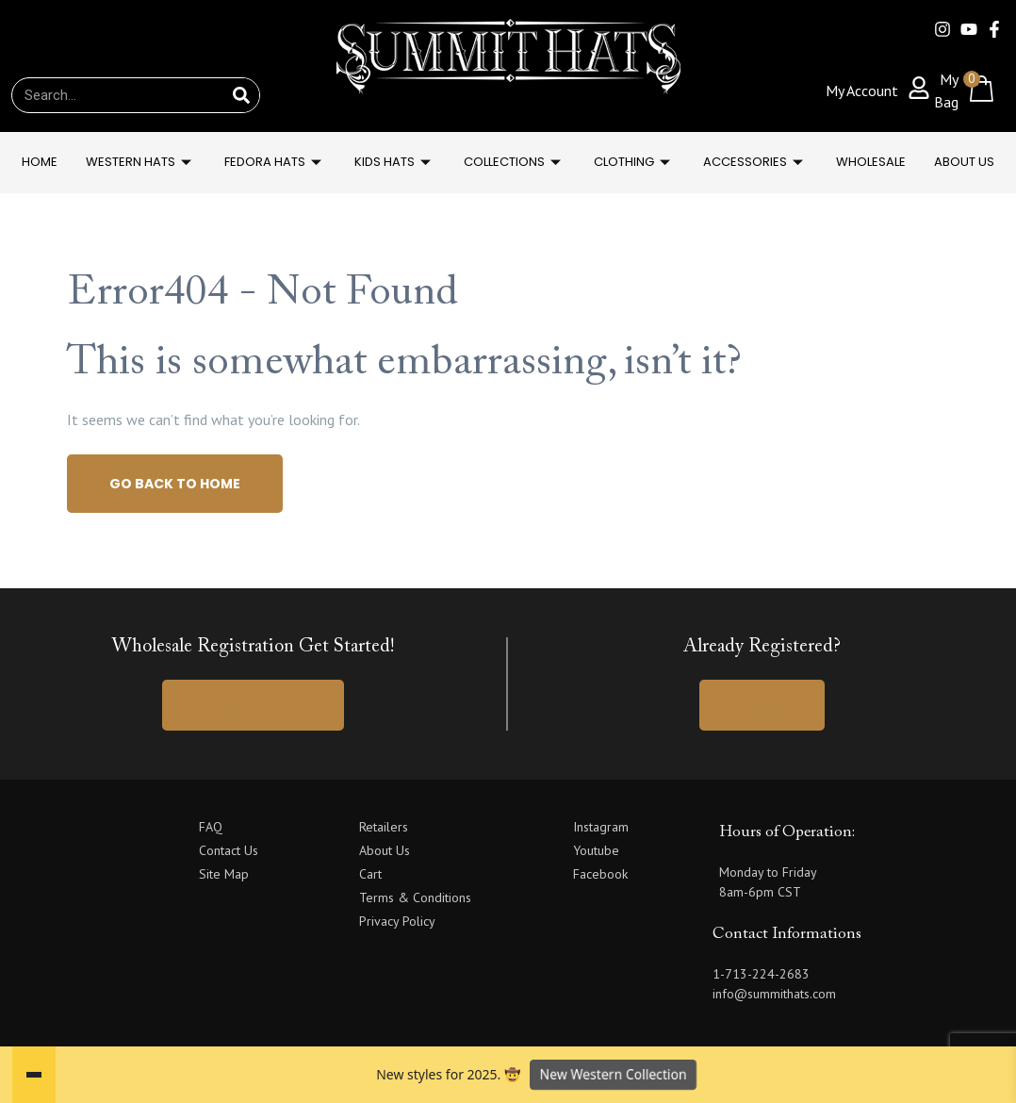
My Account (862, 90)
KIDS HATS (394, 162)
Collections (514, 162)
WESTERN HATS (141, 162)
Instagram (601, 826)
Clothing (634, 162)
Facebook (600, 873)
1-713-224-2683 (761, 973)
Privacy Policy (397, 921)
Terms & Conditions (415, 897)
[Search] (241, 95)
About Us (964, 162)
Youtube (596, 850)
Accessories (755, 162)
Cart (370, 873)
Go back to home (174, 483)
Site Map (224, 873)
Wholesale (871, 162)
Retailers (383, 826)
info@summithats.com (774, 993)
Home (39, 162)
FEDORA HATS (275, 162)
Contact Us (228, 850)
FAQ (210, 826)
